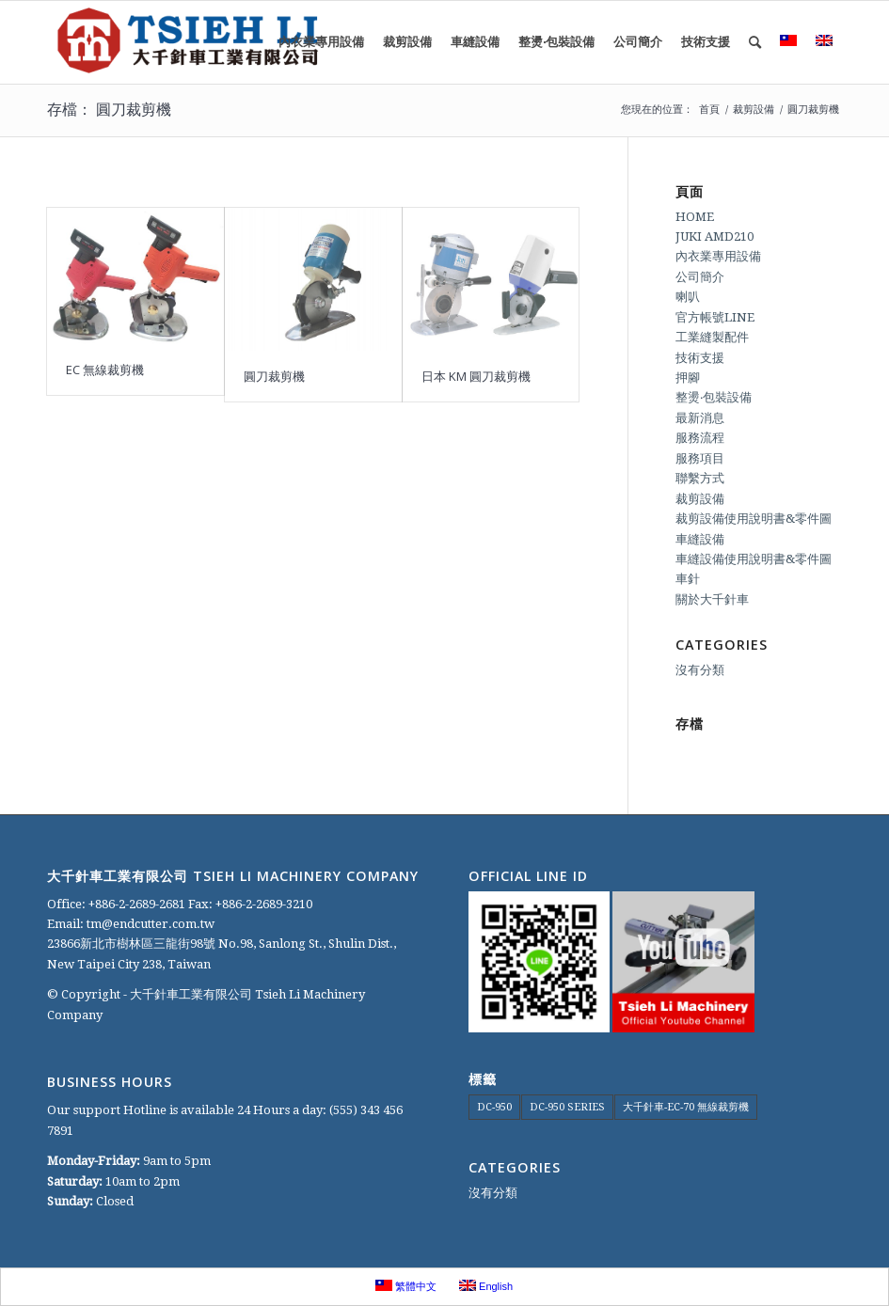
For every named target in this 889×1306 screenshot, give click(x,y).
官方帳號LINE (714, 317)
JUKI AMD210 (714, 236)
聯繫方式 (699, 478)
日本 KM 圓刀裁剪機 (476, 376)
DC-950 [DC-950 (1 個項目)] (494, 1107)
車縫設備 (699, 539)
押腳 (687, 377)
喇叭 (687, 297)
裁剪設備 (699, 499)
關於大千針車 (712, 599)
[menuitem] (321, 42)
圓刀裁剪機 (274, 376)
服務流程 (699, 438)
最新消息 (699, 418)
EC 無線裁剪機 (105, 369)
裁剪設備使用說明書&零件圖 (753, 518)
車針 (687, 579)
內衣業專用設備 (718, 256)
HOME (694, 217)
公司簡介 (699, 277)
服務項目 (699, 458)
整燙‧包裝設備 (713, 397)
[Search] (754, 42)
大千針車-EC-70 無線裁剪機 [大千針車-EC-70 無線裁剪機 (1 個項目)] (686, 1107)
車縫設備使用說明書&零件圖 (753, 559)
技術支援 (699, 358)
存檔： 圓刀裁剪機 (109, 109)
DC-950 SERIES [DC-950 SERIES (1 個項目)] (567, 1107)
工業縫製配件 (712, 337)
